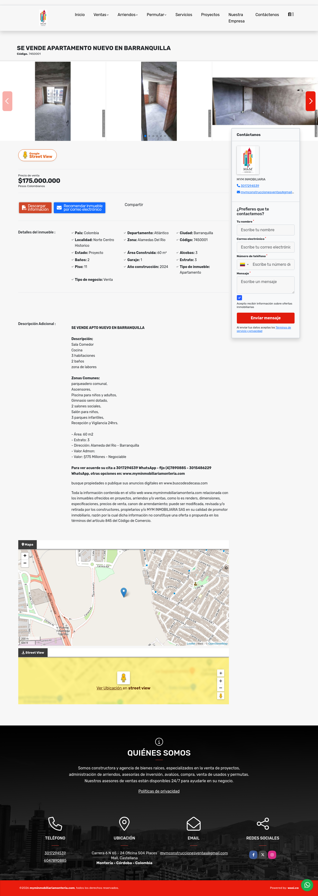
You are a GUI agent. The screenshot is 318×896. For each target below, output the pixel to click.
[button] (145, 136)
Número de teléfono (252, 256)
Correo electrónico (251, 239)
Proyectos (210, 14)
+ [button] (24, 556)
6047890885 (55, 860)
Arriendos (126, 14)
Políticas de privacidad (159, 791)
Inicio (80, 14)
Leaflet (191, 643)
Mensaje (244, 273)
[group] (53, 101)
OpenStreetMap (218, 643)
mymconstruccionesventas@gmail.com (270, 192)
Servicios (183, 14)
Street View (38, 155)
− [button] (24, 563)
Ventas (100, 14)
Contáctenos (267, 14)
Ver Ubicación (109, 688)
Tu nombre (245, 222)
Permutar (155, 14)
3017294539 (250, 186)
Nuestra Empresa (236, 17)
